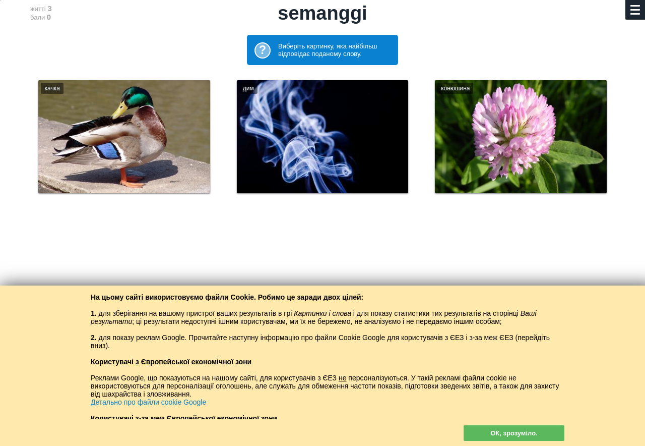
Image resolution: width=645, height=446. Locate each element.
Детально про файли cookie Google (148, 402)
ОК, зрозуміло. (514, 433)
